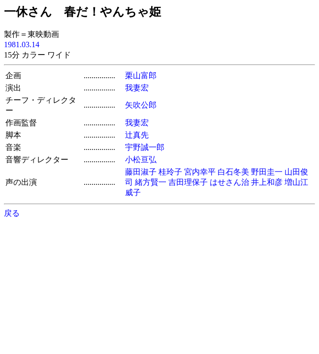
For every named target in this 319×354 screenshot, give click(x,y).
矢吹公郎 (141, 105)
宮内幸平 (200, 172)
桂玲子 (170, 172)
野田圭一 (267, 172)
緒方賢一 (150, 182)
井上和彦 (267, 182)
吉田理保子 (188, 182)
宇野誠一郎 (144, 147)
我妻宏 (137, 88)
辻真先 (137, 135)
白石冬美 (233, 172)
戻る (12, 213)
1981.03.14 (21, 44)
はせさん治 (229, 182)
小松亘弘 (141, 159)
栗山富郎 (141, 75)
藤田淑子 (141, 172)
